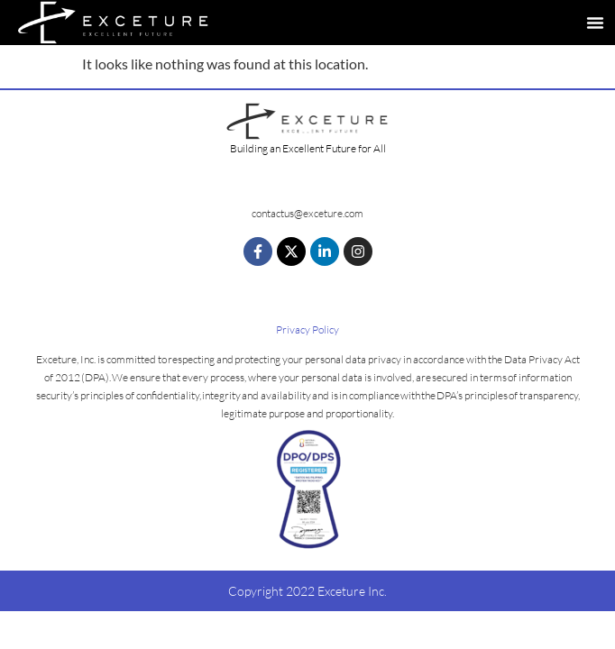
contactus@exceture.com (307, 213)
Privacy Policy (307, 329)
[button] (595, 22)
